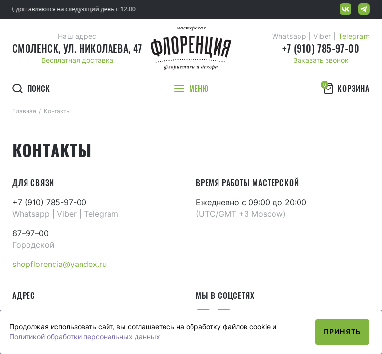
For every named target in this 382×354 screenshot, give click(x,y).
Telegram (354, 36)
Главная (24, 111)
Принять (342, 331)
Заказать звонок (321, 60)
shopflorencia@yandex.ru (59, 264)
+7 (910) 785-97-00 (320, 48)
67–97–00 (30, 233)
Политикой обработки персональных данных (84, 336)
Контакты (57, 111)
